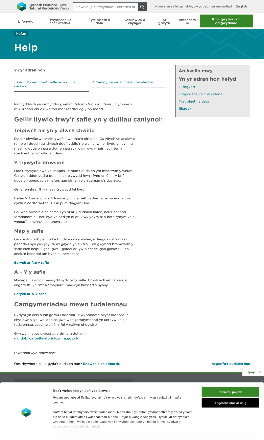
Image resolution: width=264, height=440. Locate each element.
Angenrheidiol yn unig (230, 388)
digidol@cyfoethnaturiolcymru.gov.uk (46, 338)
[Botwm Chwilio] (142, 6)
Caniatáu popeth (230, 377)
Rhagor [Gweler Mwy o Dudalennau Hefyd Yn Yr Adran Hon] (185, 108)
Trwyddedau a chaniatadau (201, 94)
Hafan (21, 33)
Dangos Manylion (224, 432)
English (241, 6)
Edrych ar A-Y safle (30, 294)
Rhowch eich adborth (101, 364)
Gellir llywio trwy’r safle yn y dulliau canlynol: (45, 84)
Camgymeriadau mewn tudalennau (125, 82)
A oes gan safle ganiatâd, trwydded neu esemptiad (193, 6)
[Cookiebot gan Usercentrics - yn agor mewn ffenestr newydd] (26, 432)
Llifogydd (187, 87)
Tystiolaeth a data (194, 101)
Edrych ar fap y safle (31, 262)
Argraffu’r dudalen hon (231, 364)
